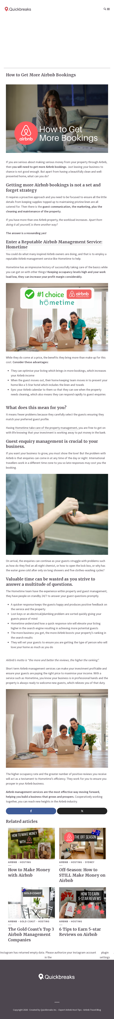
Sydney (89, 862)
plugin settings (105, 955)
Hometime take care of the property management (46, 428)
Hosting (25, 862)
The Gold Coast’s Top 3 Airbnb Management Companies (31, 934)
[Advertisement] (57, 43)
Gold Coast (27, 921)
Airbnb (12, 862)
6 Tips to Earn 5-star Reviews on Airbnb (80, 932)
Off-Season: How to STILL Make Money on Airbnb (82, 875)
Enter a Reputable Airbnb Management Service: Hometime (54, 244)
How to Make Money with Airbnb (29, 872)
